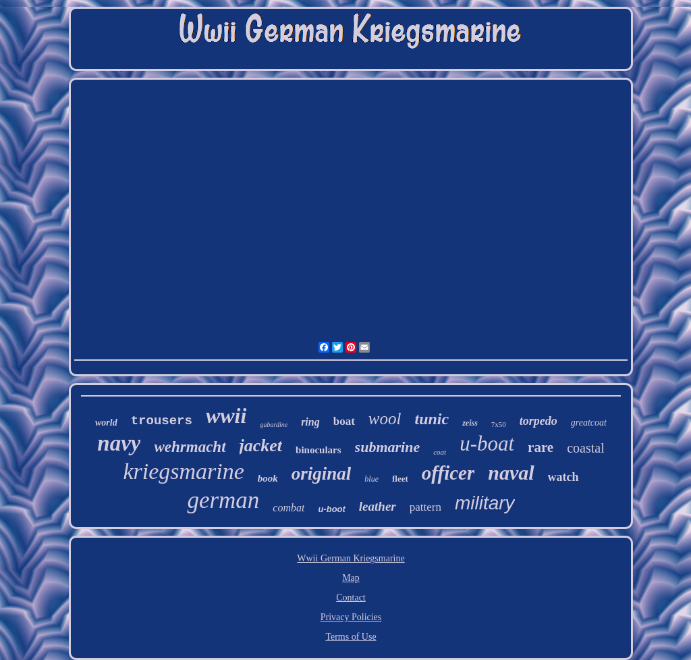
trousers (161, 420)
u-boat (487, 443)
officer (448, 473)
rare (540, 447)
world (106, 422)
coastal (586, 447)
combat (288, 507)
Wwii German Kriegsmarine (350, 558)
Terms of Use (350, 637)
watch (563, 477)
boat (344, 421)
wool (385, 418)
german (223, 500)
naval (511, 472)
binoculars (318, 450)
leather (377, 506)
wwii (226, 415)
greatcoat (589, 422)
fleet (400, 479)
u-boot (331, 509)
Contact (351, 597)
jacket (261, 445)
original (322, 473)
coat (439, 452)
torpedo (538, 421)
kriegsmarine (183, 471)
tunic (431, 419)
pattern (425, 507)
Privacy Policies (351, 617)
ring (310, 422)
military (485, 502)
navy (118, 443)
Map (351, 578)
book (268, 478)
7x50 (498, 424)
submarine (387, 446)
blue (371, 479)
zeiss (470, 423)
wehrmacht (189, 446)
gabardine (273, 424)
